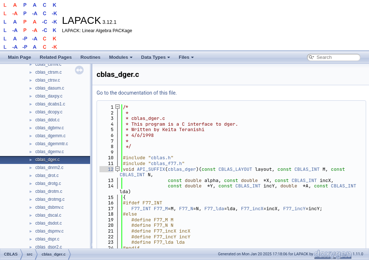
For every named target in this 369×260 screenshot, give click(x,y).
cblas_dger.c (47, 159)
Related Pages (56, 57)
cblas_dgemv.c (49, 151)
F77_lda (214, 208)
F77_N (186, 208)
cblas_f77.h (166, 163)
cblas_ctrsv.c (47, 80)
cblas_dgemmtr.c (51, 143)
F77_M (161, 208)
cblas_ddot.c (47, 119)
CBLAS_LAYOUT (235, 169)
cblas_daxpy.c (48, 96)
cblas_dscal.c (48, 215)
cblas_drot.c (47, 175)
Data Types (155, 57)
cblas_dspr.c (47, 239)
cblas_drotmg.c (50, 199)
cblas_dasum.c (49, 88)
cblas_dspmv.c (49, 231)
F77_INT (141, 208)
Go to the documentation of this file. (137, 93)
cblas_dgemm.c (50, 135)
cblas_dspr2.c (48, 247)
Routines (90, 57)
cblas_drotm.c (48, 191)
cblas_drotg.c (48, 183)
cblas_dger (182, 169)
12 (106, 169)
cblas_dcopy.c (48, 111)
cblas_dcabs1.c (50, 104)
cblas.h (161, 158)
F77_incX (252, 208)
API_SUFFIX (151, 169)
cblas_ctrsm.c (48, 72)
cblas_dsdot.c (48, 223)
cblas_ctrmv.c (48, 64)
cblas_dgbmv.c (49, 127)
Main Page (19, 57)
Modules (121, 57)
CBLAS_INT (307, 169)
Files (186, 57)
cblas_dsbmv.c (49, 207)
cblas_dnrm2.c (49, 167)
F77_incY (294, 208)
